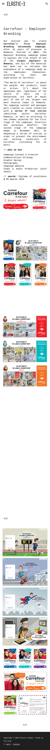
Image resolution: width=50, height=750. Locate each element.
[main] (25, 14)
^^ (25, 725)
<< (6, 15)
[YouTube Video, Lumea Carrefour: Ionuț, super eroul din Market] (25, 495)
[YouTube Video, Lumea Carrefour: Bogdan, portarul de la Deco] (25, 435)
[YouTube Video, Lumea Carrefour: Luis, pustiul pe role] (25, 466)
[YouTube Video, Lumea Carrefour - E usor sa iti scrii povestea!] (25, 300)
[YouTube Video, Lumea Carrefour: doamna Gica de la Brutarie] (25, 406)
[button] (3, 3)
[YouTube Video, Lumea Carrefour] (25, 224)
